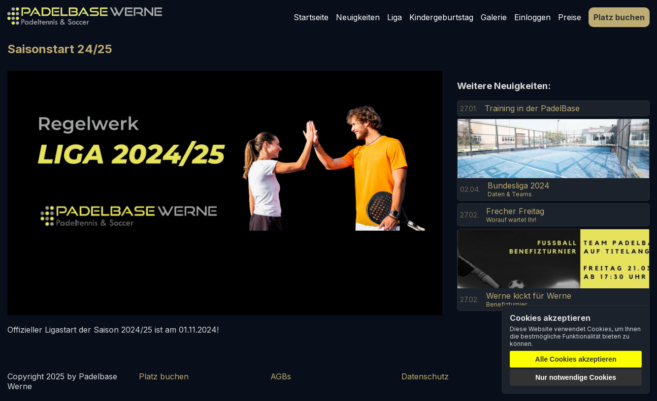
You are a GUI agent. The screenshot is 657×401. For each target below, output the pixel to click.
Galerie (494, 17)
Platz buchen (619, 17)
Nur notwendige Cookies (575, 377)
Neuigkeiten (358, 17)
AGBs (280, 376)
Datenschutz (425, 376)
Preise (569, 17)
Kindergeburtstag (441, 17)
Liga (394, 17)
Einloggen (532, 17)
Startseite (311, 17)
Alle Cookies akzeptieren (576, 359)
